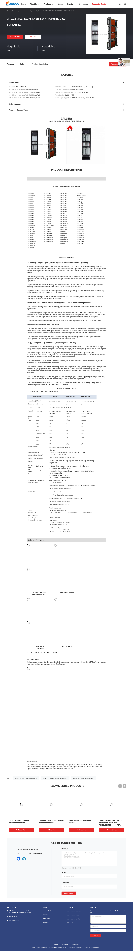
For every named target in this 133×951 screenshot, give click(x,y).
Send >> (96, 935)
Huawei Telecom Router (72, 915)
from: (64, 872)
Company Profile (47, 911)
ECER (99, 947)
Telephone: (65, 882)
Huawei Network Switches (73, 919)
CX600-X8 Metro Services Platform (26, 778)
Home (8, 11)
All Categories (70, 923)
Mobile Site (65, 944)
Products (15, 11)
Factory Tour (46, 914)
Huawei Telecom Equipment (28, 11)
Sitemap (56, 944)
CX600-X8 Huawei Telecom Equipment (55, 778)
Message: (65, 849)
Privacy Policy (75, 944)
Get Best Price (15, 37)
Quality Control (46, 918)
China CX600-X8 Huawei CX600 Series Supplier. (44, 947)
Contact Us (45, 922)
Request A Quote (117, 64)
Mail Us (33, 37)
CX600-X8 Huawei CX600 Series (83, 778)
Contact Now (68, 893)
